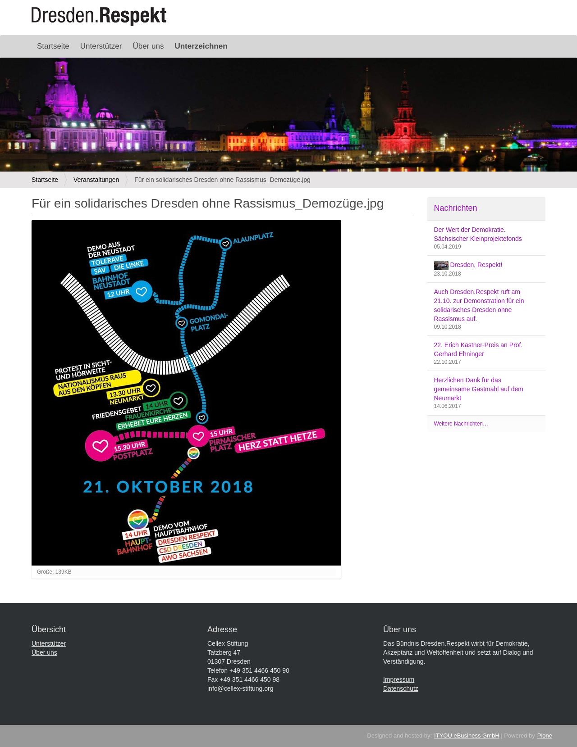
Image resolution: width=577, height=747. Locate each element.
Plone (544, 735)
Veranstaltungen (96, 179)
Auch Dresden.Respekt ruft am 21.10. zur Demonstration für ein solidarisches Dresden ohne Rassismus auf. (479, 305)
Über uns (148, 46)
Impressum (398, 679)
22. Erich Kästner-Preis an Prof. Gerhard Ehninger (478, 349)
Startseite (53, 46)
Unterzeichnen (200, 46)
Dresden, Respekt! (468, 265)
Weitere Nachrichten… (461, 424)
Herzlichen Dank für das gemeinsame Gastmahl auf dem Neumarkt (478, 389)
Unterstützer (101, 46)
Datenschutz (400, 688)
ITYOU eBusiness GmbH (466, 735)
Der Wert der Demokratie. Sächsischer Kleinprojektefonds (478, 234)
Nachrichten (455, 208)
